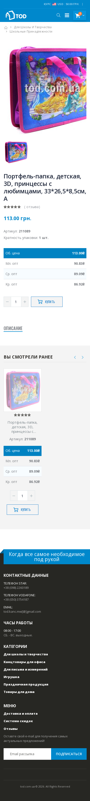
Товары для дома (19, 692)
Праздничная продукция (26, 684)
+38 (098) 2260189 (16, 587)
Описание (13, 328)
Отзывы (11, 728)
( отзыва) (32, 206)
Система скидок (18, 721)
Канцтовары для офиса (24, 662)
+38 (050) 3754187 (16, 599)
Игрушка (11, 677)
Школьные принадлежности (31, 31)
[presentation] (75, 357)
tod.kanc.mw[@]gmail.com (22, 611)
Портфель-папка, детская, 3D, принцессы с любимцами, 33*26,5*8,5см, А (22, 427)
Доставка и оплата (21, 713)
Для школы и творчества (33, 27)
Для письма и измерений (26, 669)
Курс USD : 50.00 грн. (61, 4)
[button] (58, 15)
